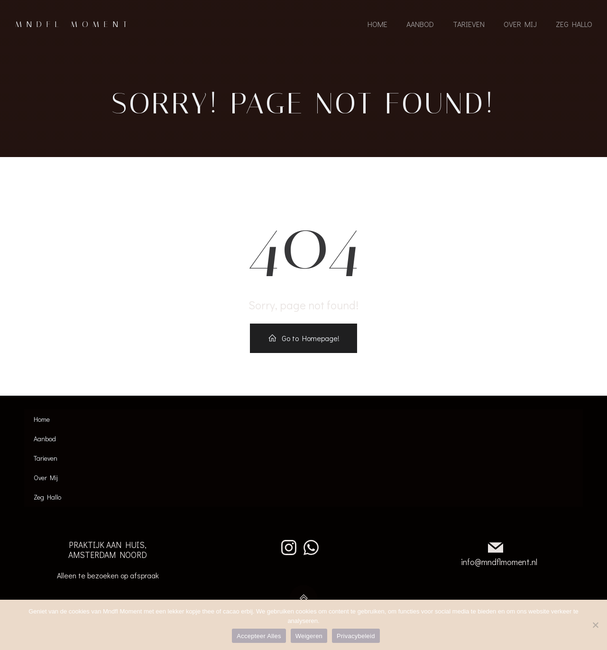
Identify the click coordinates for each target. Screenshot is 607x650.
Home (377, 25)
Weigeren (308, 636)
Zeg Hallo (573, 25)
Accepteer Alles (259, 636)
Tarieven (468, 25)
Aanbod (419, 25)
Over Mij (519, 25)
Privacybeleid (356, 636)
